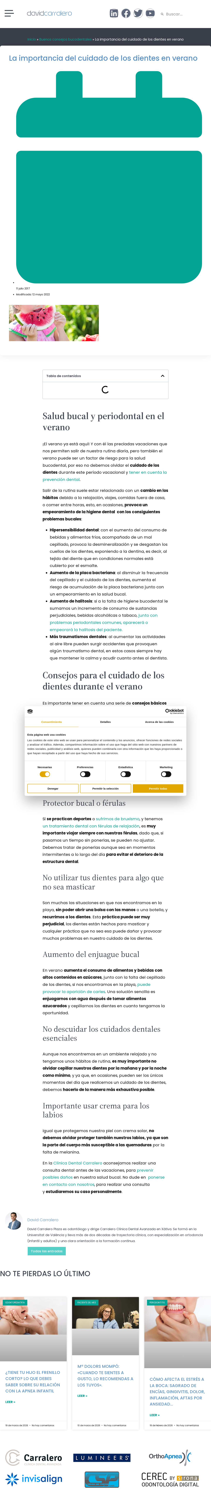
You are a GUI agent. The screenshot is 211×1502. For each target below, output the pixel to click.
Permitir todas (158, 788)
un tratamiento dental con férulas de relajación (91, 826)
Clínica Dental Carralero (77, 1163)
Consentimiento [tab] (51, 721)
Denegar (52, 788)
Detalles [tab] (105, 721)
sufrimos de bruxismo (117, 819)
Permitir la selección (105, 788)
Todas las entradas (47, 1251)
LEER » (10, 1402)
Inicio (31, 39)
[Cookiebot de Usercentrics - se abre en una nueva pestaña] (168, 711)
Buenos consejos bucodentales (65, 39)
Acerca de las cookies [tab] (159, 721)
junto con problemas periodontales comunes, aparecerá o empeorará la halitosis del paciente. (104, 622)
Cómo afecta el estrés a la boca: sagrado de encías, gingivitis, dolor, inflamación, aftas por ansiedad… (177, 1391)
